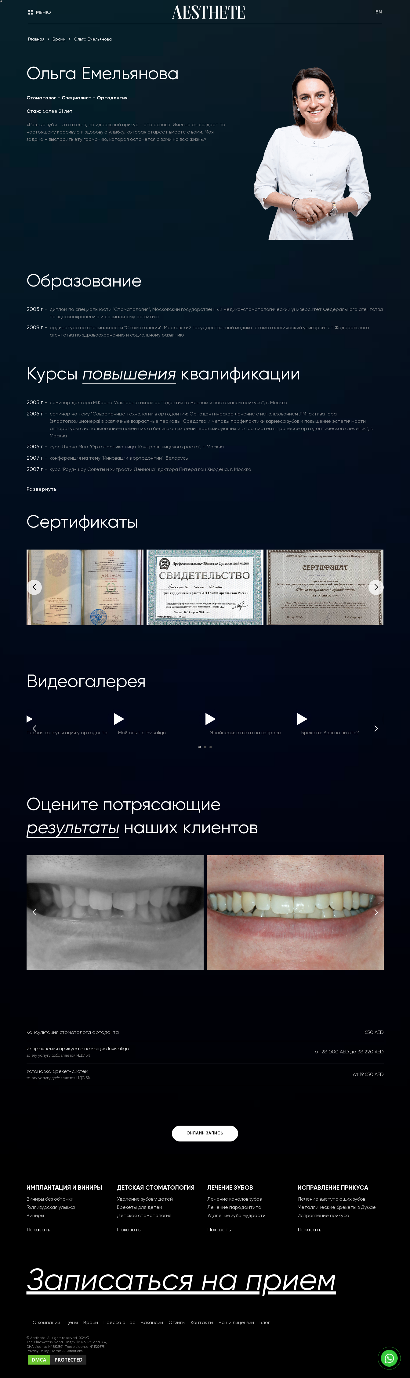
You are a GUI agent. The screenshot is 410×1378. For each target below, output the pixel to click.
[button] (376, 587)
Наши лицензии (236, 1322)
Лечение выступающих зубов (331, 1199)
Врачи (90, 1322)
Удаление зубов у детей (145, 1199)
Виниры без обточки (50, 1199)
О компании (46, 1322)
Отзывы (177, 1322)
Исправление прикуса (323, 1215)
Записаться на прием (181, 1281)
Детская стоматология (144, 1215)
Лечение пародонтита (234, 1207)
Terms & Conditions (67, 1351)
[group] (85, 587)
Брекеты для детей (139, 1207)
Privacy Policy (38, 1351)
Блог (264, 1322)
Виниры (35, 1215)
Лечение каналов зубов (234, 1199)
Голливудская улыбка (51, 1207)
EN (379, 12)
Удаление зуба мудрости (236, 1215)
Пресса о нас (119, 1322)
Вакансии (152, 1322)
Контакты (202, 1322)
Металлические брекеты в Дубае (337, 1207)
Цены (72, 1322)
